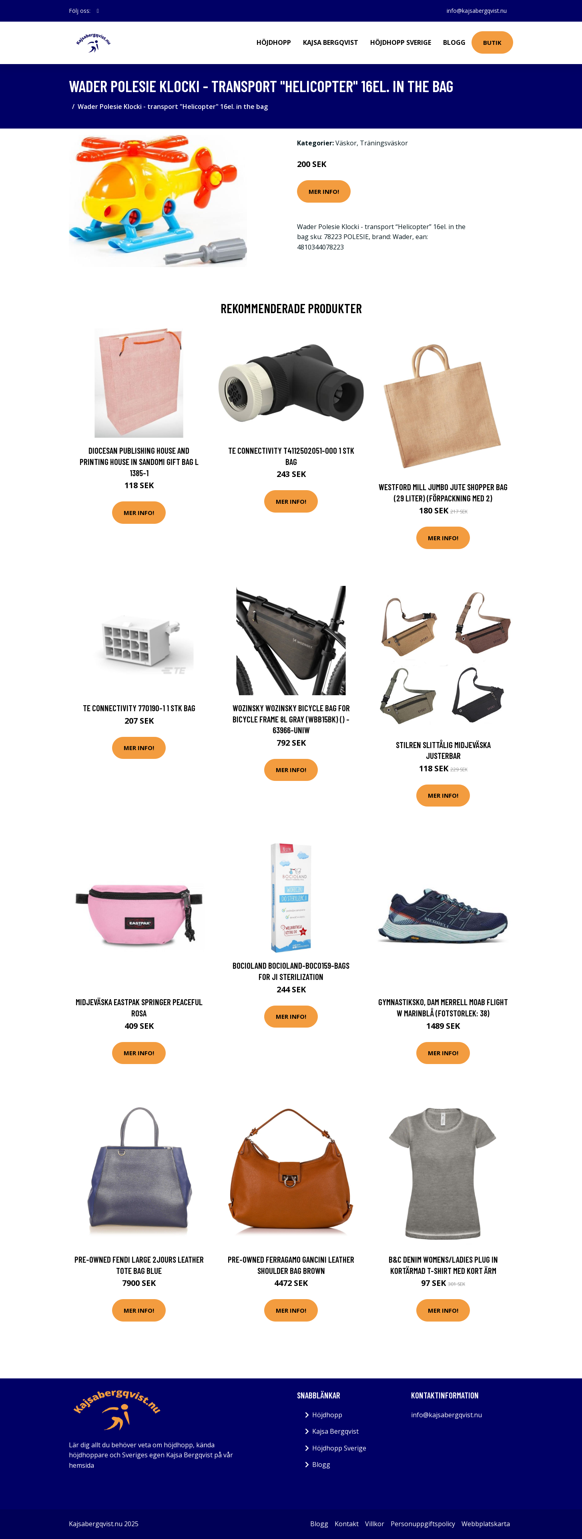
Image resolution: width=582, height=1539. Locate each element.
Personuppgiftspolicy (423, 1523)
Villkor (374, 1523)
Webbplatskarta (486, 1523)
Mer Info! (324, 191)
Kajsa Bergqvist (330, 42)
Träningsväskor (384, 143)
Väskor (346, 143)
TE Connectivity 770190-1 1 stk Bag (139, 708)
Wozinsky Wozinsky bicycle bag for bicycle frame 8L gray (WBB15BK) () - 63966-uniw (291, 719)
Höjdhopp (274, 42)
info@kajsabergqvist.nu (477, 10)
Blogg (454, 42)
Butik (492, 42)
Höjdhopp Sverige (400, 42)
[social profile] (98, 10)
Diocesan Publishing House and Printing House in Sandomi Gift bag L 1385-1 (139, 461)
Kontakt (347, 1523)
